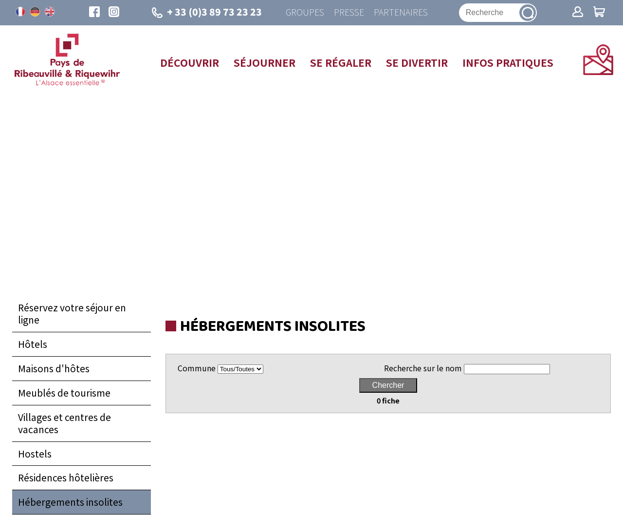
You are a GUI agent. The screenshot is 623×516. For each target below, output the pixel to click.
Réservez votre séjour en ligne (72, 313)
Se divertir (417, 62)
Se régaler (340, 62)
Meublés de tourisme (64, 393)
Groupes (305, 12)
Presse (349, 12)
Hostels (35, 453)
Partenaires (401, 12)
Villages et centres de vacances (64, 423)
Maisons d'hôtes (54, 368)
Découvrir (189, 62)
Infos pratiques (507, 62)
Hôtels (32, 344)
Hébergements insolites (70, 502)
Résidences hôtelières (65, 477)
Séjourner (264, 62)
